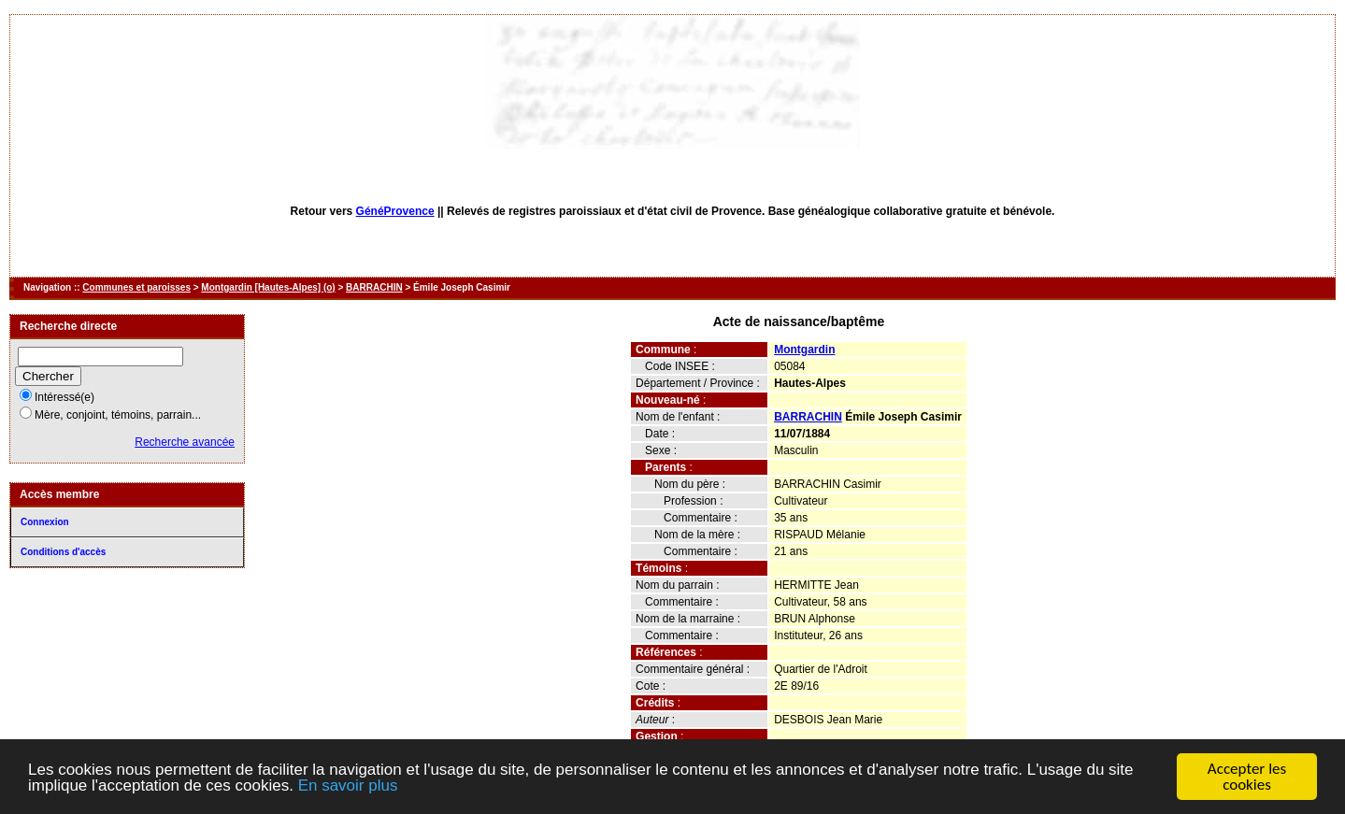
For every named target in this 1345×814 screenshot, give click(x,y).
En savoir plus (348, 785)
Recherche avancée (185, 442)
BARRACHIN (374, 287)
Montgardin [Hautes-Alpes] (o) (268, 287)
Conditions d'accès (63, 552)
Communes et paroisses (136, 287)
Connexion (45, 522)
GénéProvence (395, 211)
